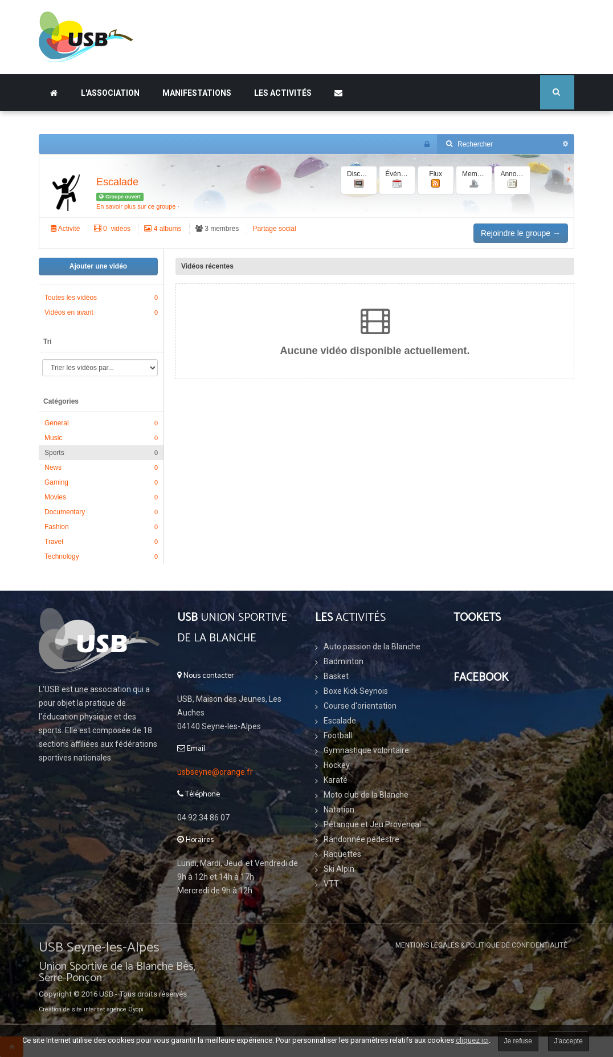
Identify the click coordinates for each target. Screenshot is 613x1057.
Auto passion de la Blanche (372, 646)
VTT (331, 883)
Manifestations (196, 92)
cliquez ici (472, 1040)
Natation (339, 809)
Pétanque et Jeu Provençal (372, 824)
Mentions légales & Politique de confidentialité (481, 945)
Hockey (337, 765)
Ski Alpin (339, 868)
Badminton (343, 661)
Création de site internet (72, 1009)
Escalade (117, 182)
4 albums (162, 229)
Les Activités (283, 92)
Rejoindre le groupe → (521, 233)
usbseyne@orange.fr (215, 772)
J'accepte (568, 1041)
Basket (336, 676)
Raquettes (342, 854)
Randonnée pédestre (361, 839)
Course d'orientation (360, 705)
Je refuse (518, 1041)
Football (338, 735)
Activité (65, 229)
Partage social (274, 229)
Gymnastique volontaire (366, 750)
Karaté (336, 779)
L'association (110, 92)
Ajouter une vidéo (98, 266)
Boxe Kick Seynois (356, 691)
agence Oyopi (125, 1009)
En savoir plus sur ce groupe (135, 206)
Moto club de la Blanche (366, 794)
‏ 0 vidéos (112, 229)
